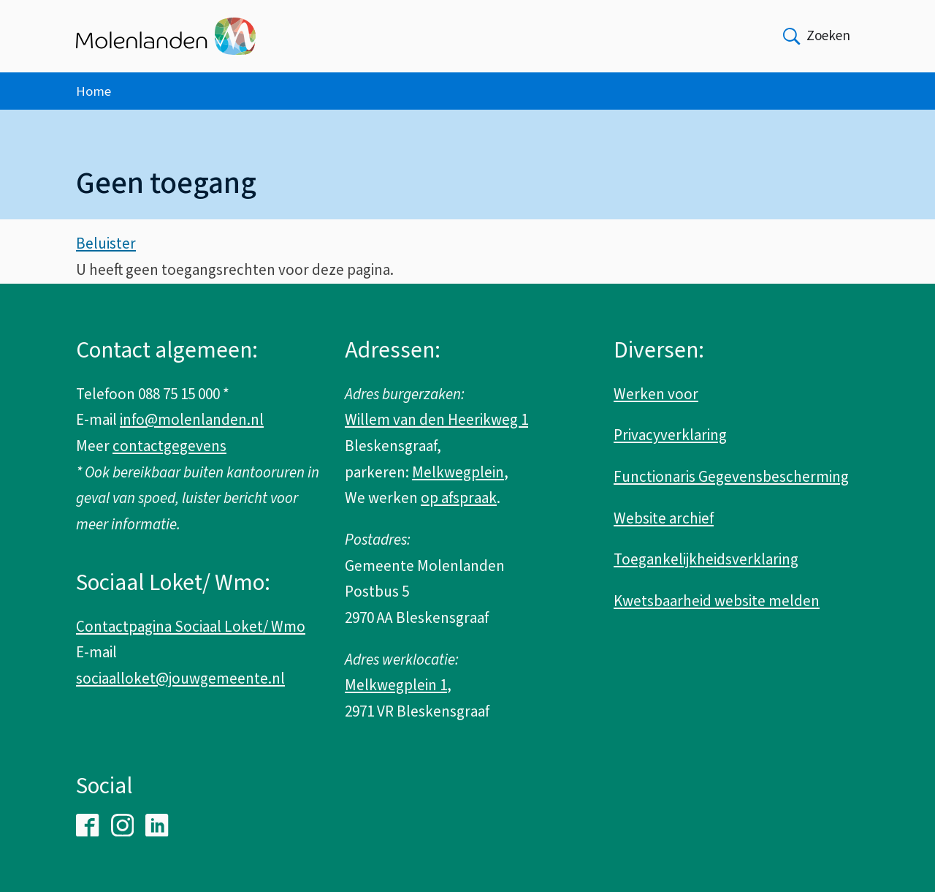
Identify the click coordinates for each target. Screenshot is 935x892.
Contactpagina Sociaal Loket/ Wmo (190, 627)
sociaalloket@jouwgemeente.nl (180, 678)
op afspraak (459, 498)
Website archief (664, 518)
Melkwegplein (458, 472)
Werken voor (656, 394)
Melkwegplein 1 (396, 685)
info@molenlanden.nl (192, 420)
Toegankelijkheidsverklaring (706, 559)
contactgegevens (169, 446)
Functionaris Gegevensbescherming (731, 477)
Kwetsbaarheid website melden (717, 601)
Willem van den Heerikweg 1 (436, 420)
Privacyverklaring (670, 435)
